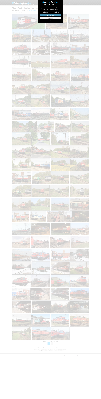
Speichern (50, 18)
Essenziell (45, 12)
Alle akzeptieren (50, 15)
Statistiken (56, 12)
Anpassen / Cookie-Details (51, 20)
